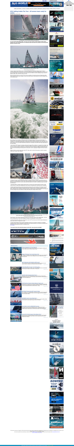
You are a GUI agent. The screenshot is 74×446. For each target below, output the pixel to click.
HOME (15, 8)
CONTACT (58, 8)
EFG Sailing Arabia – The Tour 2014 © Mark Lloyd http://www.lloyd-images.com (29, 178)
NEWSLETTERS (46, 8)
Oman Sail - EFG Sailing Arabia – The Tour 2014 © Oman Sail (29, 138)
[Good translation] (67, 5)
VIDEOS (35, 8)
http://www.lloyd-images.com (35, 40)
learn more (48, 445)
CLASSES (27, 8)
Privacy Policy (40, 432)
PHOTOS (31, 8)
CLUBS (23, 8)
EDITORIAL (19, 8)
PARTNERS (40, 8)
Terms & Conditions (34, 432)
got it (52, 445)
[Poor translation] (70, 5)
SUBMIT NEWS (52, 8)
